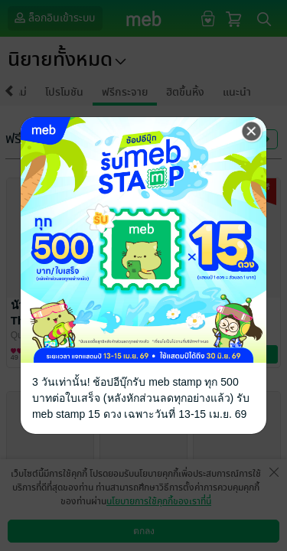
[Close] (252, 131)
